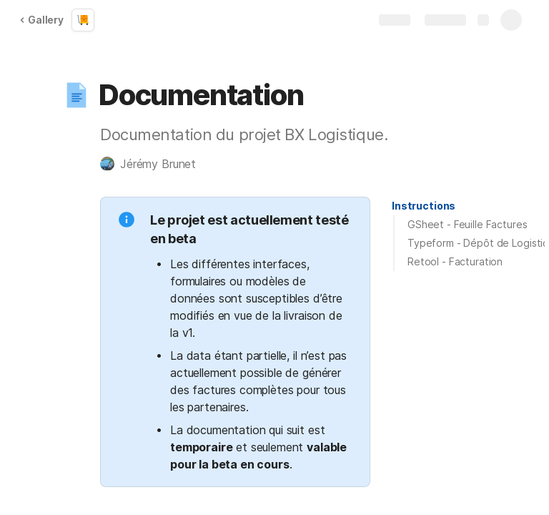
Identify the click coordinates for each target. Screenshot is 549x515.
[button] (76, 95)
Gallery (41, 20)
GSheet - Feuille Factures (467, 224)
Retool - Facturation (455, 261)
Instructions (423, 206)
